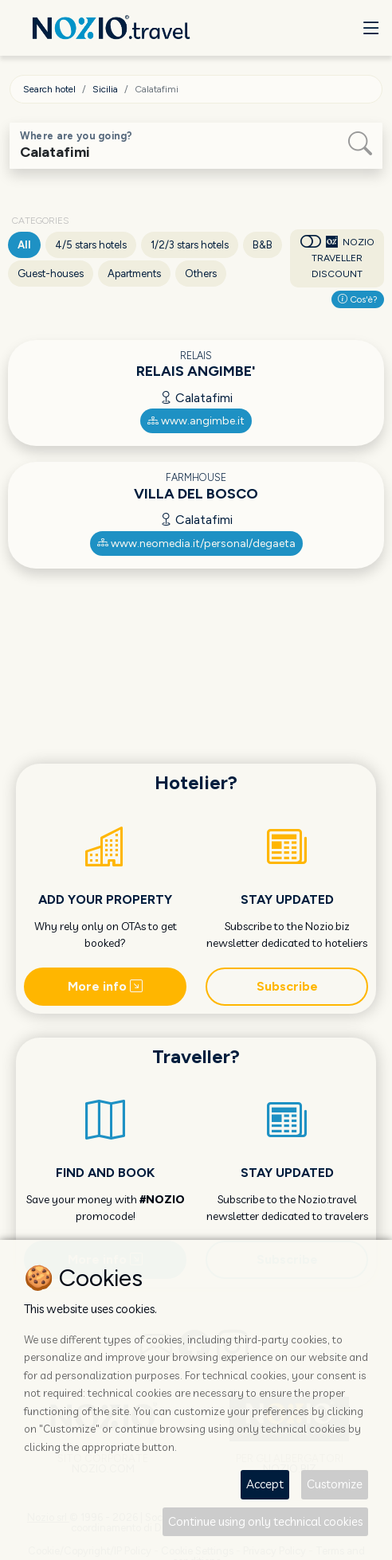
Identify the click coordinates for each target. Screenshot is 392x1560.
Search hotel (49, 89)
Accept (265, 1484)
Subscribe (287, 986)
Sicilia (105, 89)
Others (201, 274)
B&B (262, 245)
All (24, 245)
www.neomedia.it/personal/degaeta (196, 543)
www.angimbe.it (196, 421)
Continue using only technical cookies (265, 1521)
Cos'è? (358, 299)
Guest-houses (51, 274)
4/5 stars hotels (91, 245)
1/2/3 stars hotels (190, 245)
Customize (335, 1484)
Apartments (134, 274)
